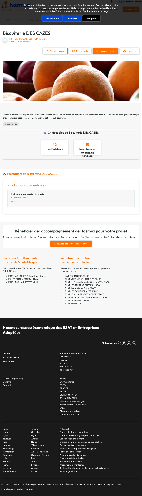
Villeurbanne (37, 445)
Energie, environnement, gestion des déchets (80, 441)
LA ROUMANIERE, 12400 (77, 275)
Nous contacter (81, 51)
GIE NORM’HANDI (68, 394)
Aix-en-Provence (39, 451)
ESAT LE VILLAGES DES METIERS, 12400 (84, 294)
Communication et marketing (73, 432)
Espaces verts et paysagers (72, 445)
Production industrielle (70, 461)
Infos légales (12, 124)
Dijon (33, 435)
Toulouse (7, 438)
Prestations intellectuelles (71, 458)
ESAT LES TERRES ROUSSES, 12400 (82, 285)
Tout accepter (52, 18)
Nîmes (34, 441)
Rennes (6, 461)
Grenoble (35, 432)
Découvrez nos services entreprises (71, 243)
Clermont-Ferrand (40, 454)
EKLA (62, 407)
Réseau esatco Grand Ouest (72, 404)
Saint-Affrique (120, 114)
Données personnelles (12, 489)
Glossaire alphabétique (14, 378)
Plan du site (89, 484)
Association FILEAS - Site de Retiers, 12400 (86, 297)
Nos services (65, 356)
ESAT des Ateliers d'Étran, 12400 (80, 288)
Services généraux (68, 471)
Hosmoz (63, 359)
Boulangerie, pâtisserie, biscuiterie (48, 117)
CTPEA (63, 385)
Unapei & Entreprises (69, 414)
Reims (6, 464)
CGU (118, 484)
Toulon (34, 428)
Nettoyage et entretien (70, 451)
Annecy (35, 471)
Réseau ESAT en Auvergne (71, 401)
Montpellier (8, 451)
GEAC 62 (63, 388)
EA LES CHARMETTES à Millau (23, 279)
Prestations (131, 51)
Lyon (5, 435)
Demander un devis (107, 51)
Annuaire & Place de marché (72, 353)
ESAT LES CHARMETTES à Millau (24, 282)
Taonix (78, 484)
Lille (5, 458)
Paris (5, 428)
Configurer (91, 18)
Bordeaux (7, 454)
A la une (63, 363)
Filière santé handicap (70, 411)
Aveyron (132, 114)
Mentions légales (105, 484)
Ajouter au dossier (55, 51)
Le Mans (35, 448)
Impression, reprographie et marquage (77, 448)
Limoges (35, 464)
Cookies (87, 11)
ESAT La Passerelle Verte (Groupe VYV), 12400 (87, 282)
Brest (33, 458)
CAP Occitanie (66, 381)
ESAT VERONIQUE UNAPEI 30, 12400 (83, 279)
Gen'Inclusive (65, 366)
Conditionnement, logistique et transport (79, 435)
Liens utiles (8, 381)
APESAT (63, 378)
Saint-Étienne (9, 471)
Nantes (6, 445)
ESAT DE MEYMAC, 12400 (77, 300)
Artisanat (64, 428)
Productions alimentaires (71, 464)
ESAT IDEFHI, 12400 (74, 303)
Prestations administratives (72, 454)
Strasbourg (8, 448)
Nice (5, 441)
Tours (34, 461)
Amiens (34, 468)
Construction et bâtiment (71, 438)
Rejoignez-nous (66, 369)
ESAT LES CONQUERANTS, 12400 (81, 291)
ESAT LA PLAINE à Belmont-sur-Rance (27, 275)
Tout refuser (72, 18)
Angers (34, 438)
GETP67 (63, 391)
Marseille (7, 432)
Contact (7, 385)
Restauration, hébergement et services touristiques (84, 468)
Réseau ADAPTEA (68, 398)
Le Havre (7, 468)
